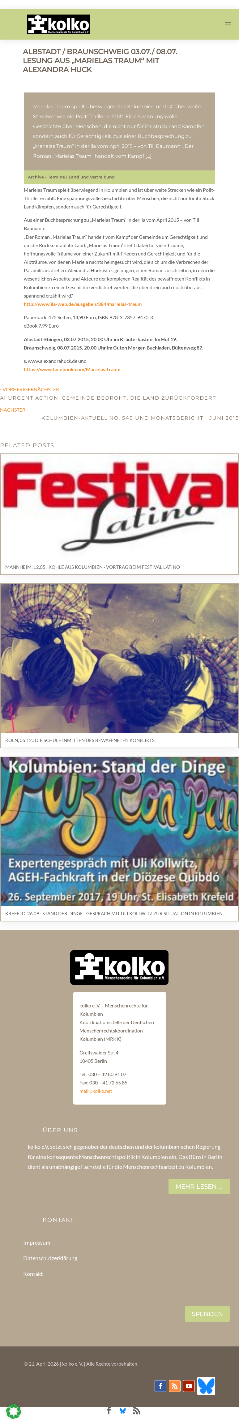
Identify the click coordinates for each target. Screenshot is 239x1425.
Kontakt (33, 1273)
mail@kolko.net (95, 1091)
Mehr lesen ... (199, 1186)
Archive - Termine (46, 176)
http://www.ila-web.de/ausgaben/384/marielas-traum (83, 304)
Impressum (36, 1242)
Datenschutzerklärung (50, 1258)
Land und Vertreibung (92, 176)
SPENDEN (207, 1314)
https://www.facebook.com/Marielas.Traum (72, 369)
